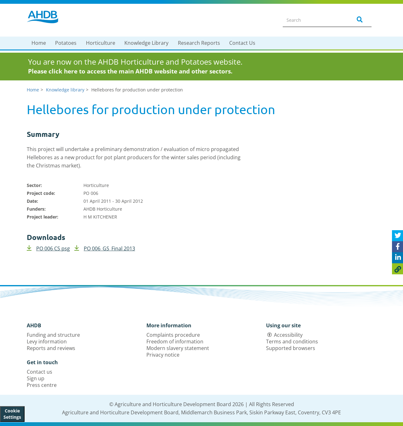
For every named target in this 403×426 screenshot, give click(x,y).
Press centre (42, 385)
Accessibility (288, 334)
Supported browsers (290, 348)
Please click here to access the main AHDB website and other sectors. (130, 71)
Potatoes (66, 42)
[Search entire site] (313, 20)
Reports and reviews (51, 348)
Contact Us (242, 42)
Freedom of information (174, 341)
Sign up (35, 378)
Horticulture (100, 42)
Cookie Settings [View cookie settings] (12, 414)
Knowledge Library (146, 42)
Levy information (47, 341)
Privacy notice (162, 354)
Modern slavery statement (177, 348)
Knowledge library (65, 90)
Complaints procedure (173, 334)
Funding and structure (53, 334)
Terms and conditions (292, 341)
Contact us (39, 371)
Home (38, 42)
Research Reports (199, 42)
